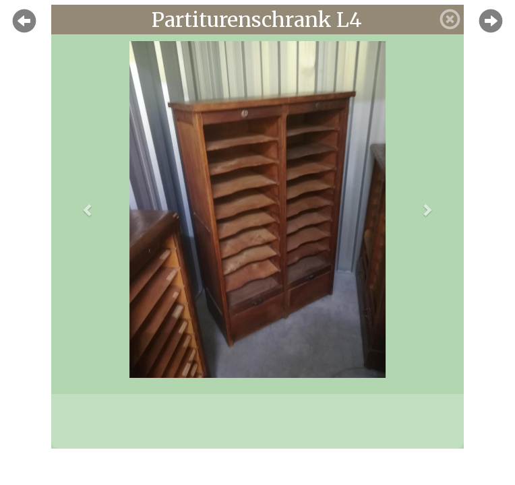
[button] (88, 209)
